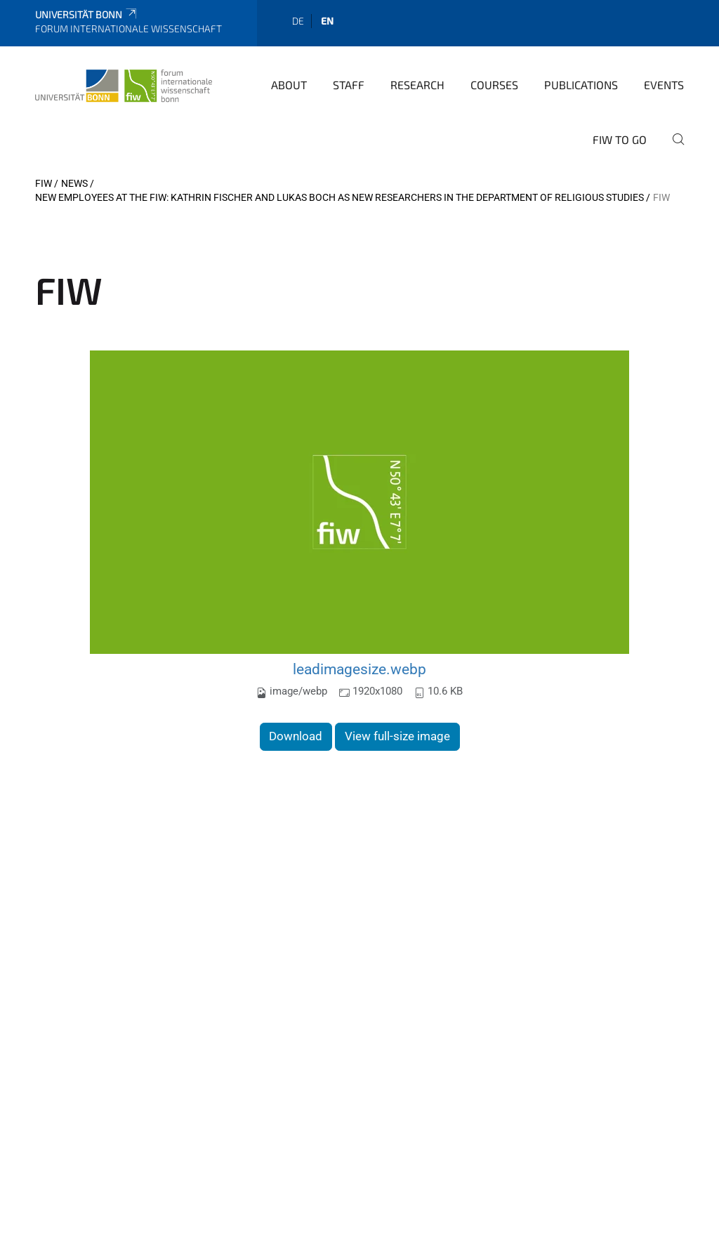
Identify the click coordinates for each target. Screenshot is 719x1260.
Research (417, 84)
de (298, 21)
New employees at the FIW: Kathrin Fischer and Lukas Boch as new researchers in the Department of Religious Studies (339, 197)
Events (664, 84)
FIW (43, 183)
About (289, 84)
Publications (581, 84)
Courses (494, 84)
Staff (348, 84)
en (327, 21)
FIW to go (620, 139)
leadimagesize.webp (359, 669)
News (74, 183)
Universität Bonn (86, 14)
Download (295, 736)
